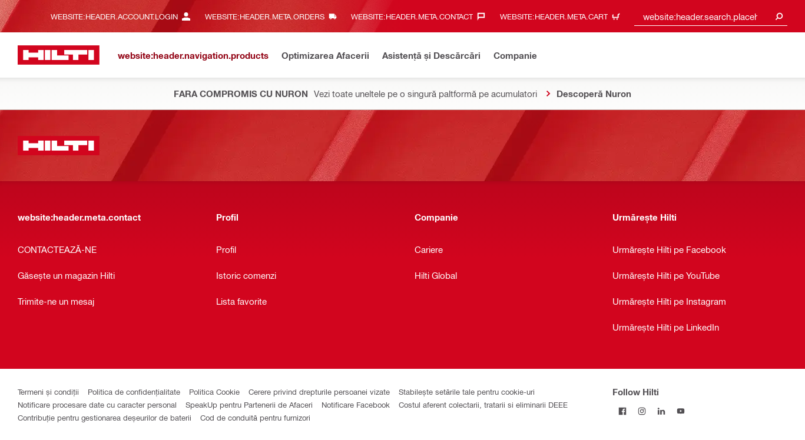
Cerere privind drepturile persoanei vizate (319, 391)
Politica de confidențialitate (134, 391)
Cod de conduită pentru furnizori (255, 417)
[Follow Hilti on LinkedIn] (661, 411)
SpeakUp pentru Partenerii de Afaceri (249, 404)
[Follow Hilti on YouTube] (680, 411)
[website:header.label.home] (59, 55)
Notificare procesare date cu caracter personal (97, 404)
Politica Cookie (214, 391)
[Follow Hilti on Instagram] (641, 411)
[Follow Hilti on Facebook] (622, 411)
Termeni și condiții (48, 391)
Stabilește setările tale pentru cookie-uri (467, 391)
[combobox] (710, 16)
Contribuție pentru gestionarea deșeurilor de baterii (104, 417)
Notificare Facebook (356, 404)
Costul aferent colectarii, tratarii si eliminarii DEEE (483, 404)
